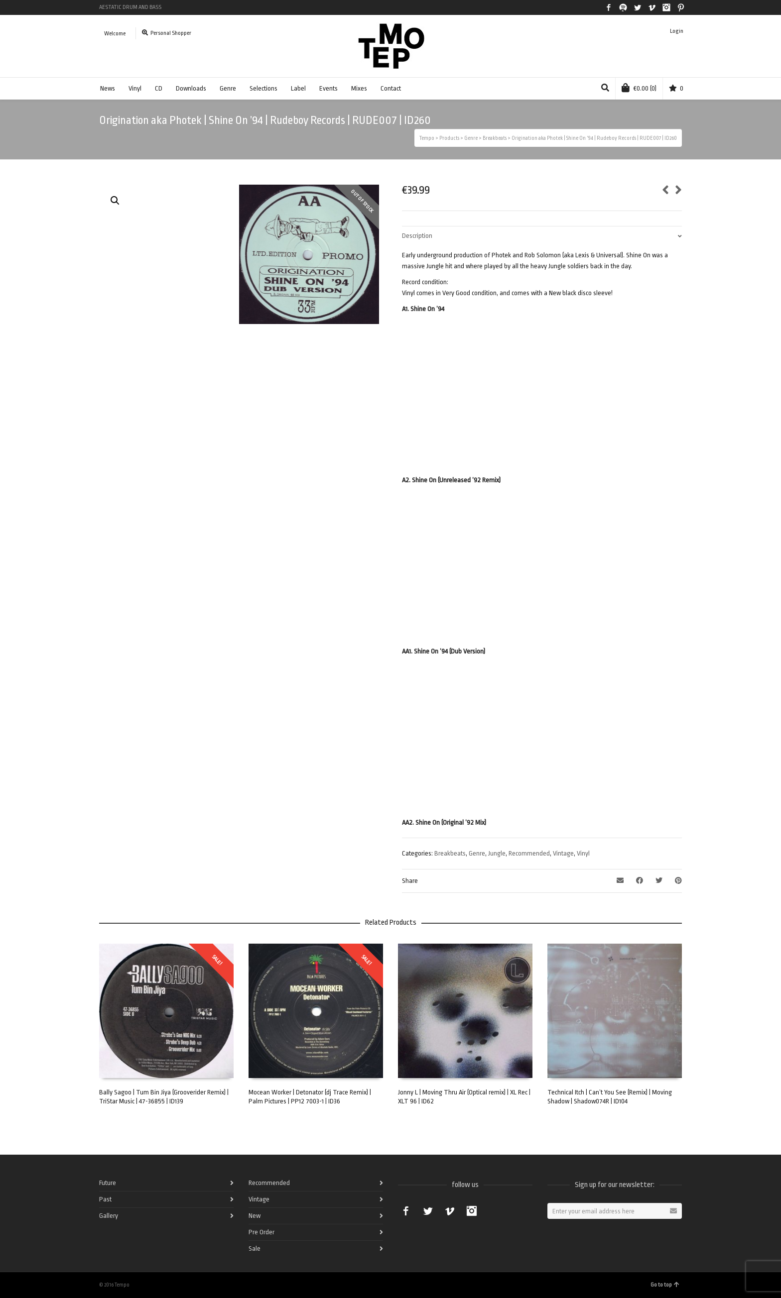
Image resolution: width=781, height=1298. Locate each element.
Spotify (623, 7)
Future (107, 1183)
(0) (639, 87)
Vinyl (135, 88)
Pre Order (261, 1232)
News (107, 88)
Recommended (529, 853)
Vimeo (652, 7)
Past (105, 1199)
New (254, 1215)
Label (298, 88)
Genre (228, 88)
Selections (263, 88)
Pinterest (681, 7)
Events (328, 88)
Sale (254, 1248)
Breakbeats (450, 853)
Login (676, 31)
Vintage (563, 853)
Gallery (108, 1215)
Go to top (665, 1285)
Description (417, 235)
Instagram (666, 7)
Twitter (638, 7)
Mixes (359, 88)
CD (158, 88)
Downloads (191, 88)
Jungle (497, 853)
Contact (391, 88)
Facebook (609, 7)
